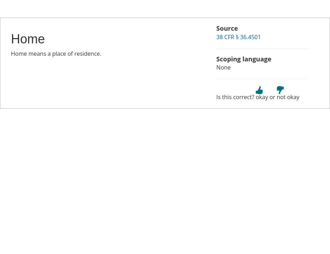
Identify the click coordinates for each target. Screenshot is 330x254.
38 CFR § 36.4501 (238, 37)
